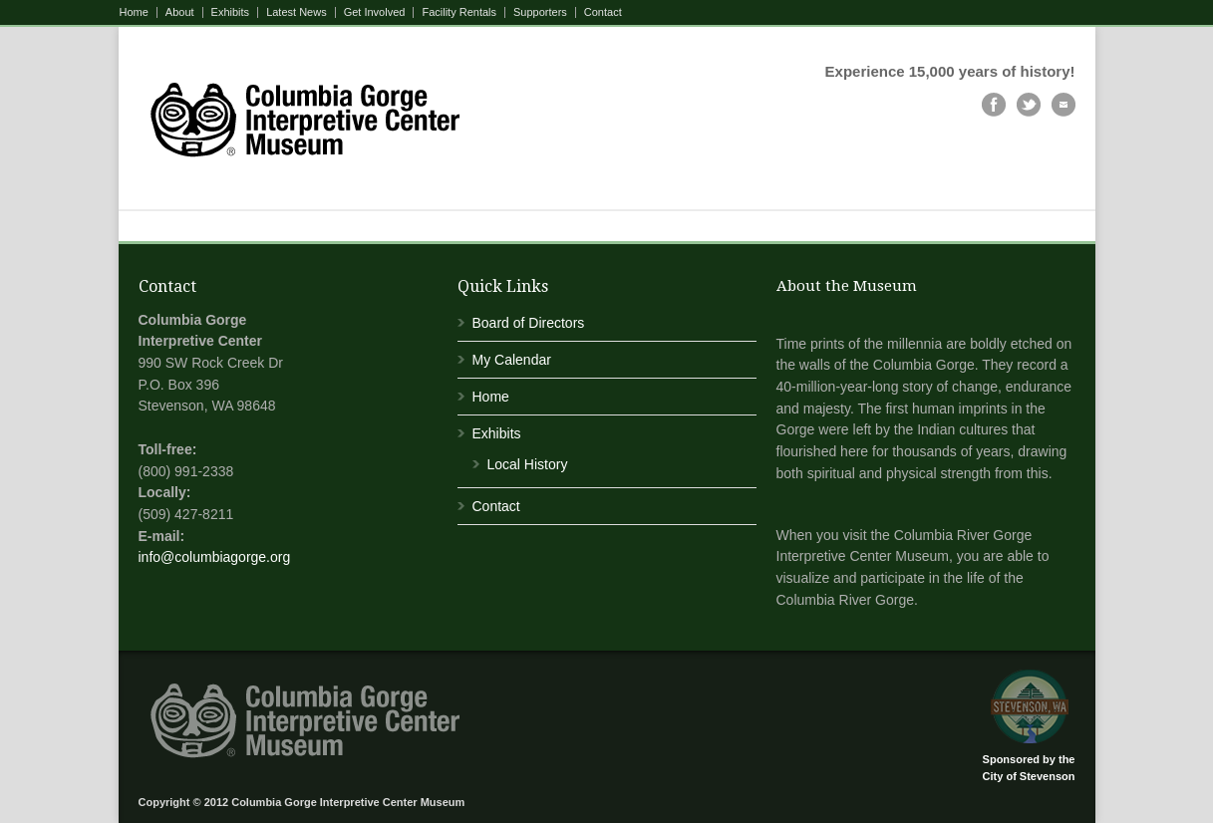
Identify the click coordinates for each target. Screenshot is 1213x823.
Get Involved (375, 12)
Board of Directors (528, 323)
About (179, 12)
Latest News (296, 12)
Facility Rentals (459, 12)
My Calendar (511, 360)
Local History (527, 464)
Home (134, 12)
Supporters (540, 12)
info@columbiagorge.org (215, 557)
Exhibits (230, 12)
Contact (603, 12)
